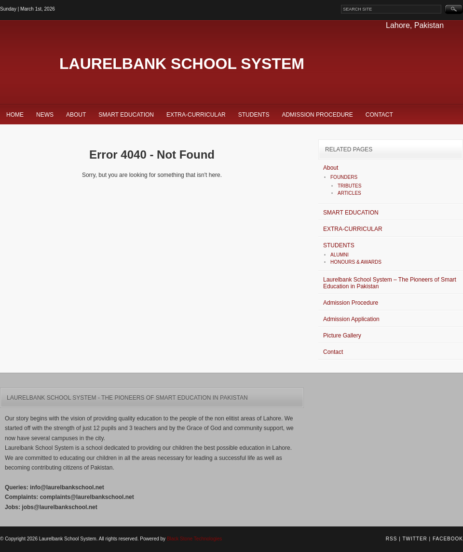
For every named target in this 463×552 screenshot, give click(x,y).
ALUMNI (339, 254)
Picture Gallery (342, 335)
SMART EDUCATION (126, 114)
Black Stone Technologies (194, 538)
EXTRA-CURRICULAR (196, 114)
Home (15, 114)
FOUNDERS (343, 177)
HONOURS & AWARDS (355, 262)
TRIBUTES (349, 185)
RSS (391, 538)
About (76, 114)
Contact (379, 114)
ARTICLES (349, 193)
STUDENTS (254, 114)
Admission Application (351, 319)
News (45, 114)
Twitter (414, 538)
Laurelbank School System (181, 63)
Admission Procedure (317, 114)
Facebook (448, 538)
